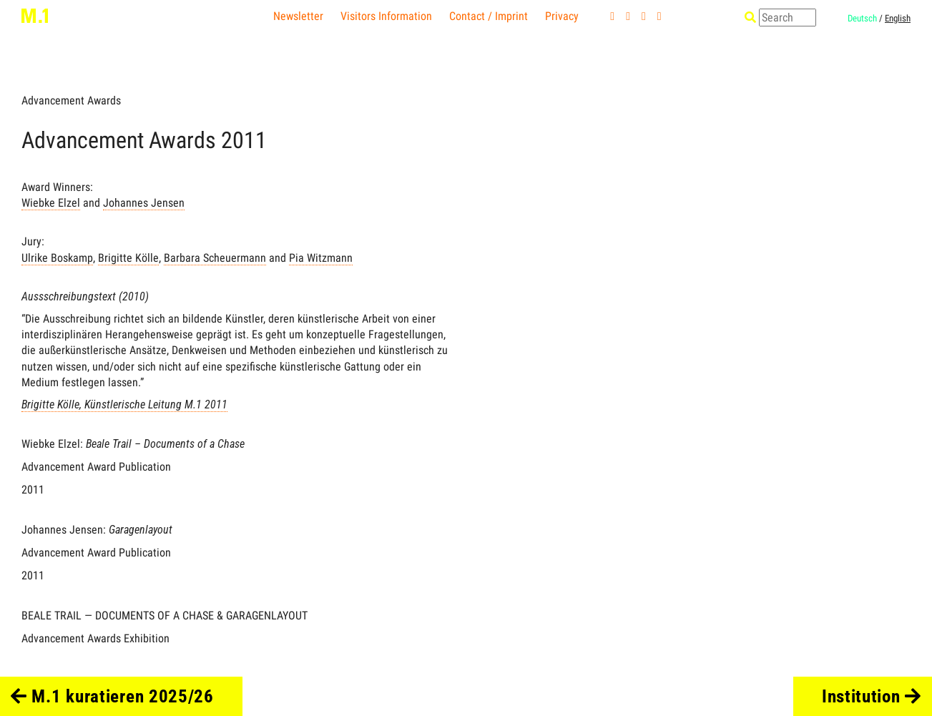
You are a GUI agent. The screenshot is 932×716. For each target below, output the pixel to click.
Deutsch (862, 18)
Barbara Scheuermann (215, 258)
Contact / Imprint (488, 16)
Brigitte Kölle (128, 258)
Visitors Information (386, 16)
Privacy (562, 16)
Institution (871, 696)
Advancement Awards (71, 100)
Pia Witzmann (321, 258)
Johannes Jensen (144, 203)
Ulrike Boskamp (57, 258)
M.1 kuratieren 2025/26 (112, 696)
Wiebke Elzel (50, 203)
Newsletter (298, 16)
